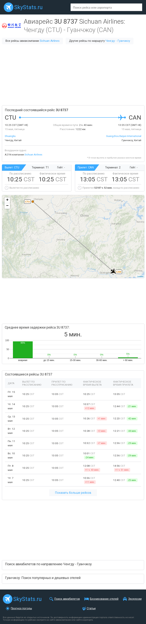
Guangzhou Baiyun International (123, 136)
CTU (27, 201)
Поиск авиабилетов (67, 599)
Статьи (91, 608)
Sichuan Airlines (50, 41)
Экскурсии (135, 599)
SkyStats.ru (28, 7)
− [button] (7, 206)
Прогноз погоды (21, 608)
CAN (118, 272)
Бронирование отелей (104, 599)
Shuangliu (10, 136)
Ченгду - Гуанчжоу (118, 41)
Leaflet (140, 276)
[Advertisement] (73, 74)
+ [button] (7, 200)
